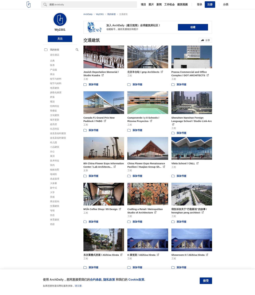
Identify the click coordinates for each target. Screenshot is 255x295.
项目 (143, 4)
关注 (60, 38)
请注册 (78, 285)
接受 (206, 280)
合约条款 (96, 279)
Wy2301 (59, 29)
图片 (151, 4)
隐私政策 (109, 279)
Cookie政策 (136, 279)
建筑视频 (182, 4)
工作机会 (169, 4)
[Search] (93, 4)
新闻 (159, 4)
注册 (210, 4)
